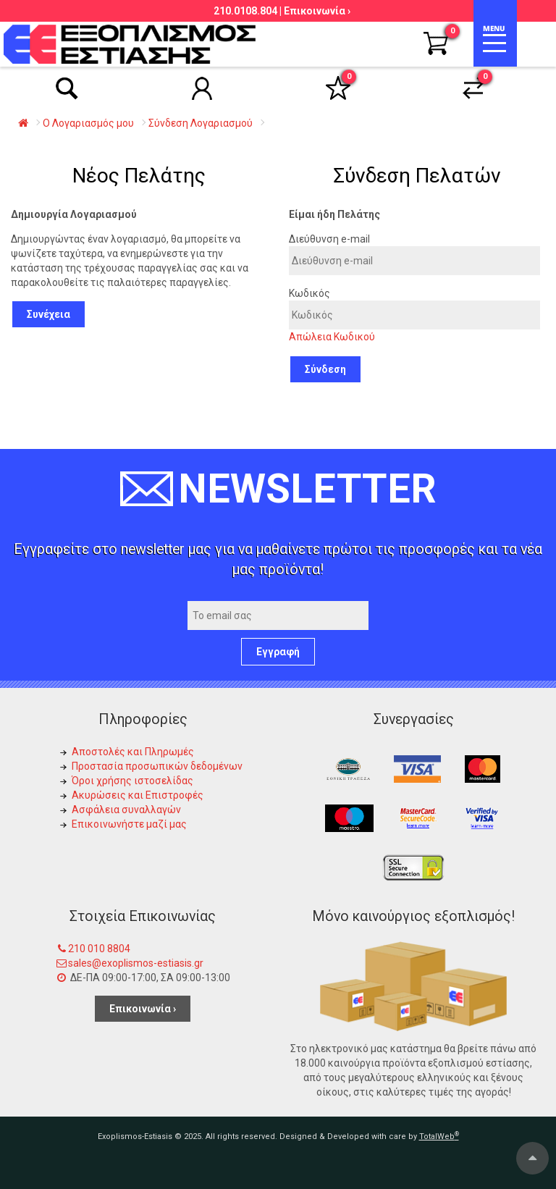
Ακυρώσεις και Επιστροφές (137, 795)
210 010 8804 (99, 948)
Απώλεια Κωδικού (332, 337)
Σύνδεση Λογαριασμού (200, 123)
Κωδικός (309, 293)
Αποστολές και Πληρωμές (133, 751)
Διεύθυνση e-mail (329, 239)
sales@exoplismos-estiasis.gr (135, 963)
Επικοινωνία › (317, 11)
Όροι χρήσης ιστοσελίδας (132, 780)
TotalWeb (439, 1136)
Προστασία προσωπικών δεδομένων (157, 766)
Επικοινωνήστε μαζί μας (129, 824)
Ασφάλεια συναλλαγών (126, 809)
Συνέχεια (48, 314)
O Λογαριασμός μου (88, 123)
